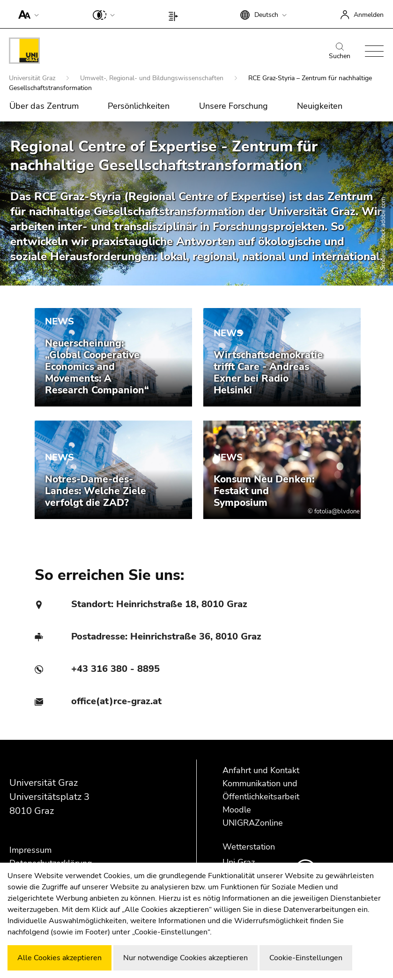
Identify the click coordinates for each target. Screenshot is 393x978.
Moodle (236, 809)
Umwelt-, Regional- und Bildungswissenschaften (152, 78)
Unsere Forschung (233, 106)
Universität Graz (33, 78)
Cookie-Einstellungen (305, 958)
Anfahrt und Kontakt (260, 770)
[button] (26, 14)
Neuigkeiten (319, 106)
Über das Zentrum (44, 106)
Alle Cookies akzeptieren (59, 958)
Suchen (339, 51)
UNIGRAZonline (252, 822)
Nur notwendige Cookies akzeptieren (185, 958)
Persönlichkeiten (139, 106)
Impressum (30, 850)
